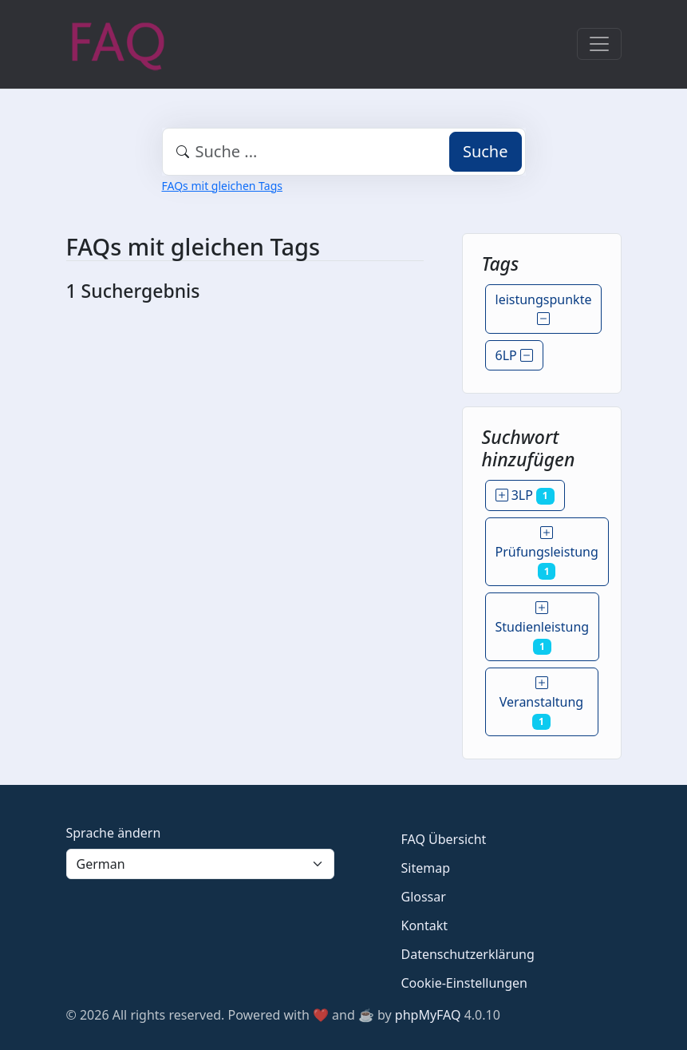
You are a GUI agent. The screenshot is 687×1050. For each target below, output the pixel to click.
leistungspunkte (544, 309)
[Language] (200, 864)
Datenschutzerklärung (468, 954)
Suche (485, 151)
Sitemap (426, 868)
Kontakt (424, 925)
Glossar (423, 896)
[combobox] (344, 152)
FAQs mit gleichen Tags (222, 185)
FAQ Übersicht (444, 839)
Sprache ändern (113, 833)
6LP (514, 355)
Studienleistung (543, 627)
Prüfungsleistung (547, 552)
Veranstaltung (541, 702)
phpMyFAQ (428, 1015)
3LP (525, 495)
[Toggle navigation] (599, 44)
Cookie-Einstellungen (464, 983)
